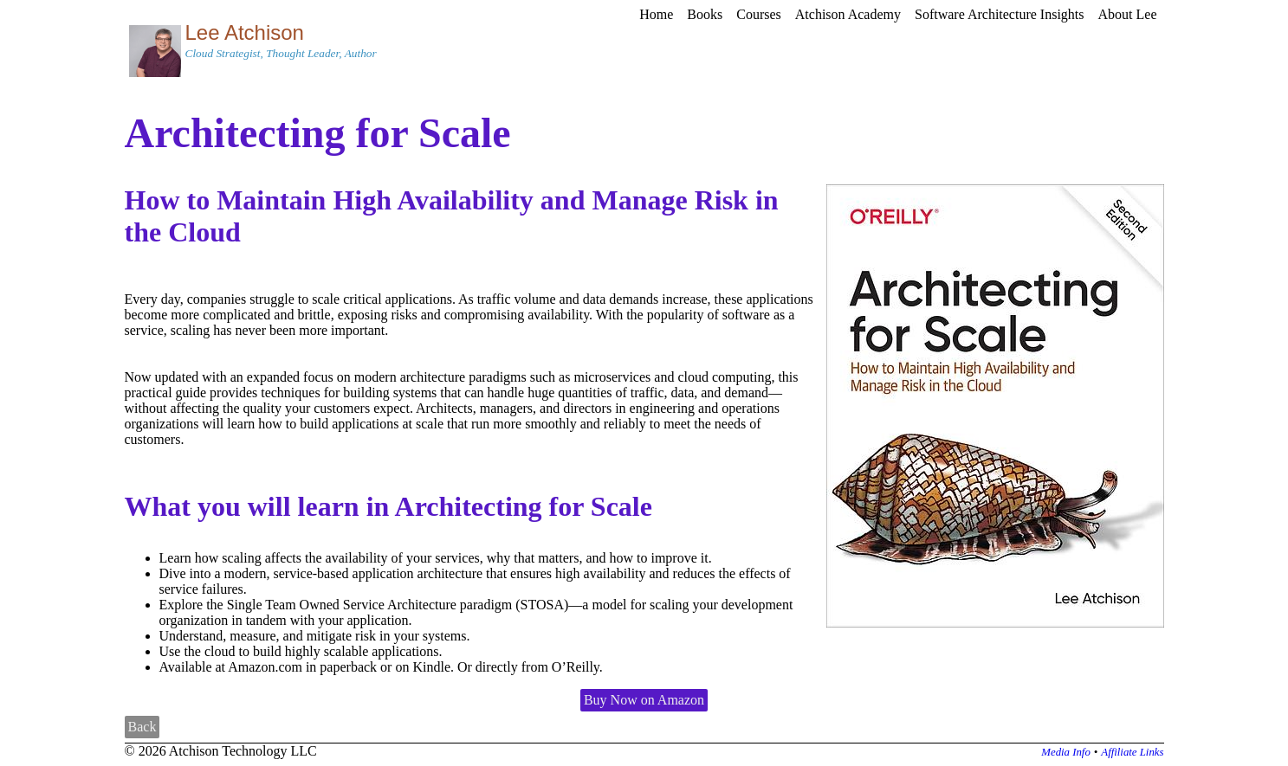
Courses (758, 14)
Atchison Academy (848, 14)
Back (142, 726)
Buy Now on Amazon (644, 699)
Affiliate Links (1132, 752)
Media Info (1066, 752)
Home (656, 14)
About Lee (1127, 14)
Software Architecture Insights (999, 14)
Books (704, 14)
